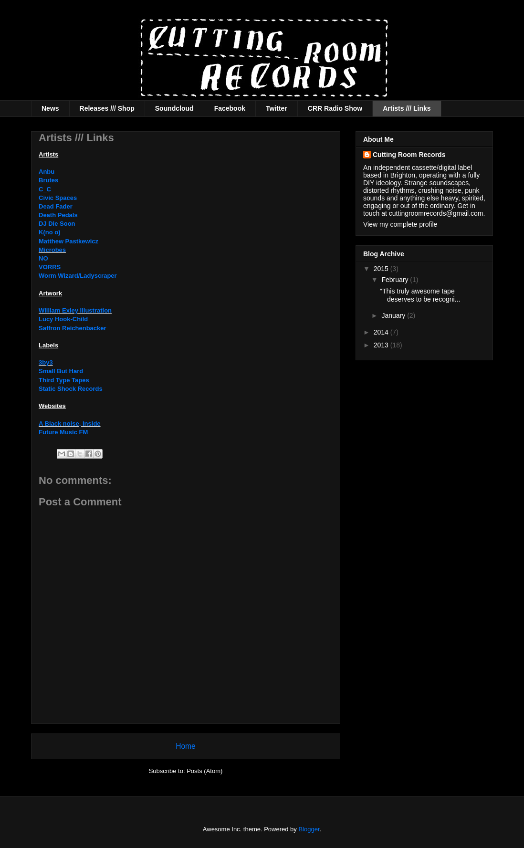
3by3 (46, 362)
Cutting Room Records (409, 154)
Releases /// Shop (107, 108)
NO (43, 258)
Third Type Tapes (64, 380)
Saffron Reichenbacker (72, 328)
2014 (382, 332)
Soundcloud (174, 108)
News (50, 108)
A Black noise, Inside (70, 423)
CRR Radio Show (335, 108)
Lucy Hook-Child (63, 319)
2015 (382, 268)
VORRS (50, 267)
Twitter (276, 108)
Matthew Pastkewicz (68, 241)
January (394, 315)
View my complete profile (400, 224)
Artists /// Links (406, 108)
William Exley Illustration (75, 310)
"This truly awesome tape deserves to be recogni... (420, 295)
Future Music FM (63, 432)
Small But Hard (61, 371)
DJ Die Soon (57, 223)
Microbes (52, 249)
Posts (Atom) (204, 771)
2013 (382, 345)
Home (186, 746)
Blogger (308, 829)
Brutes (48, 180)
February (395, 279)
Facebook (229, 108)
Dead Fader (56, 206)
